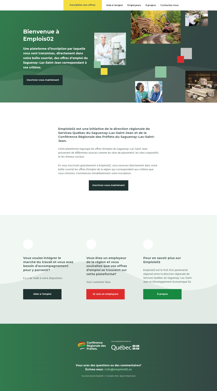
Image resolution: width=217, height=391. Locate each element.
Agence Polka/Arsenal (128, 376)
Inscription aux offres (82, 5)
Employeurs (134, 5)
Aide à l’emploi (114, 5)
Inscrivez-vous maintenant (43, 80)
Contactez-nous (169, 5)
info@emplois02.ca (118, 369)
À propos (150, 5)
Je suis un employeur (105, 294)
